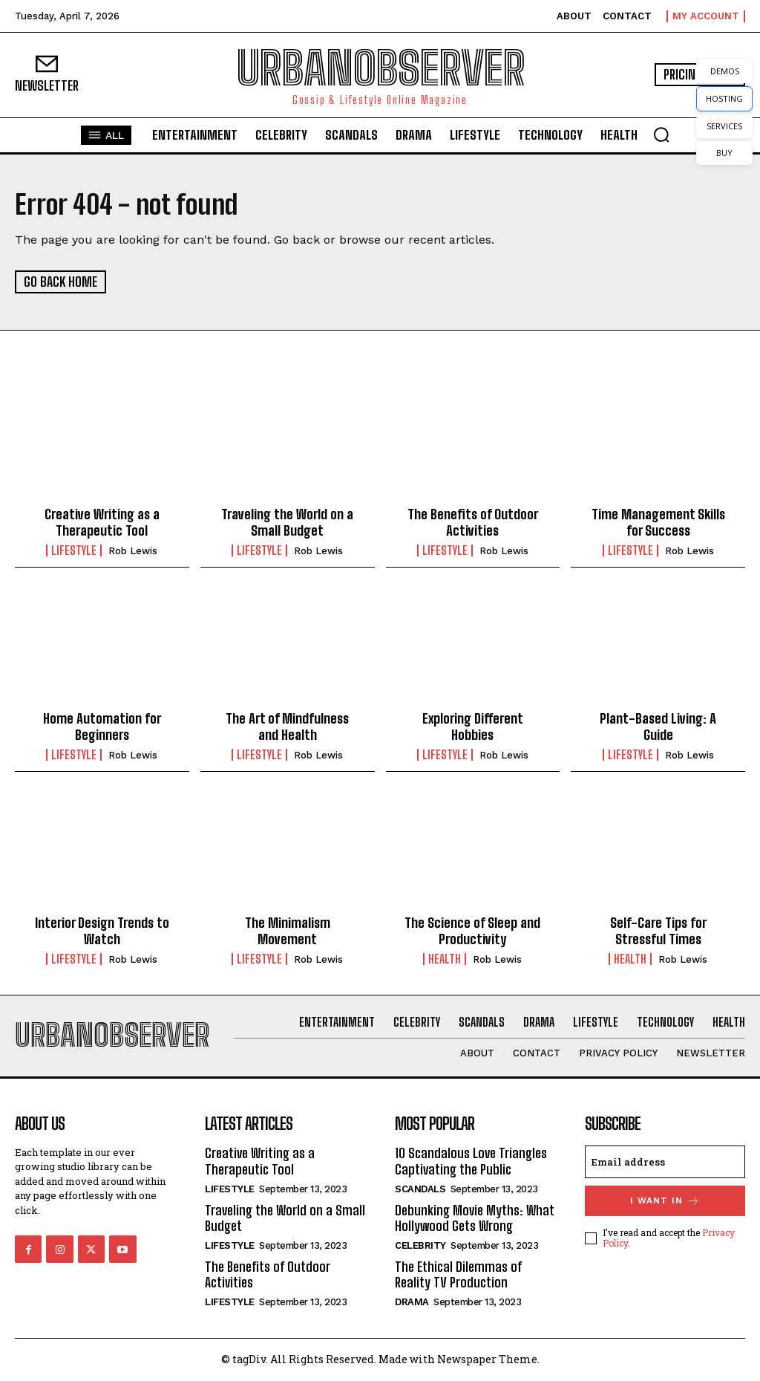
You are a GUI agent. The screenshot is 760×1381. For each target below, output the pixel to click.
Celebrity (420, 1245)
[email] (665, 1162)
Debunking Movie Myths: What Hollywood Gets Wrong (474, 1218)
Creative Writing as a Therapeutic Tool (102, 522)
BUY (724, 152)
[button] (661, 134)
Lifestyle (73, 550)
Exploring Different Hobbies (472, 726)
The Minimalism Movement (287, 930)
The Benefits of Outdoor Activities (472, 522)
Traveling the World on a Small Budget (287, 522)
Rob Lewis (132, 550)
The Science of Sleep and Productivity (472, 930)
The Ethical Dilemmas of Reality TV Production (458, 1274)
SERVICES (724, 125)
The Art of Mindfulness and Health (287, 726)
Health (444, 959)
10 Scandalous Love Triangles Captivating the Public (471, 1161)
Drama (412, 1301)
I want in (665, 1201)
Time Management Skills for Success (658, 522)
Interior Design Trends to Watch (102, 930)
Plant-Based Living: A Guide (658, 726)
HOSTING (724, 98)
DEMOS (724, 71)
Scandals (420, 1189)
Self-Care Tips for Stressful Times (658, 930)
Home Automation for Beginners (102, 726)
